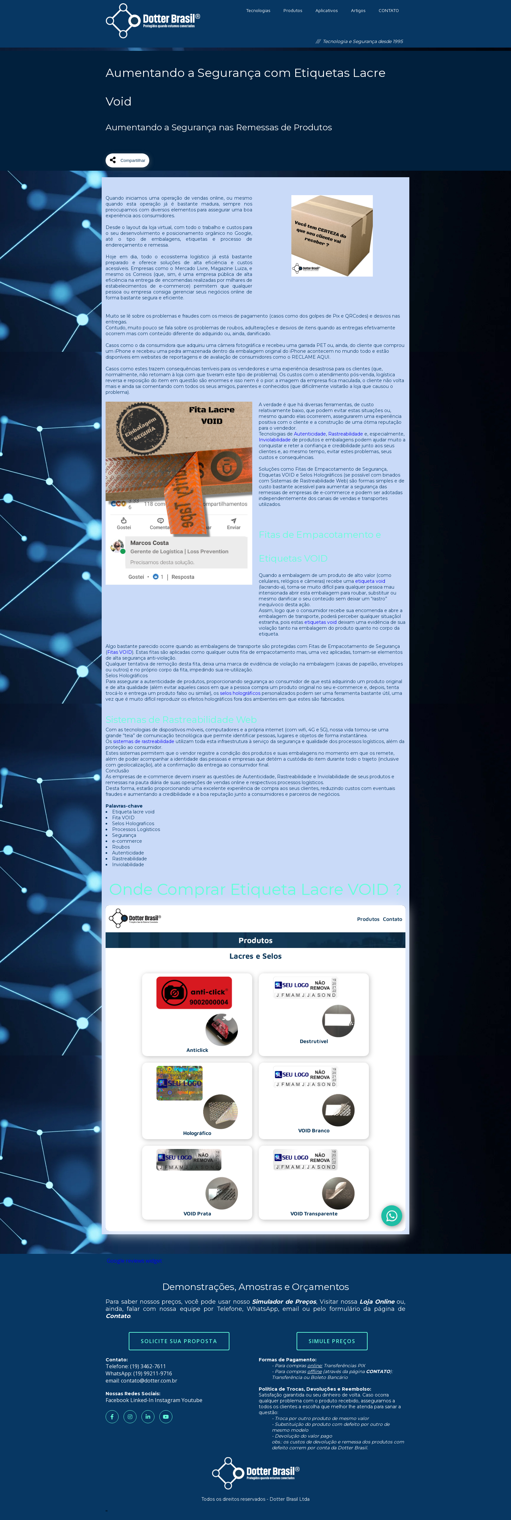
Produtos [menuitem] (293, 10)
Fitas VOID (119, 652)
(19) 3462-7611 (148, 1366)
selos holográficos (240, 693)
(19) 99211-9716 (152, 1373)
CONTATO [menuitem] (389, 10)
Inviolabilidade (275, 440)
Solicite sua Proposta (179, 1341)
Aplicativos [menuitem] (326, 10)
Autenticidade (310, 434)
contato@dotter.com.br (149, 1380)
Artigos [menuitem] (358, 10)
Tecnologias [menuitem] (258, 10)
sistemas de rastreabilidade (143, 741)
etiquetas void (320, 622)
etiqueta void (370, 581)
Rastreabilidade (345, 434)
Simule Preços (332, 1341)
